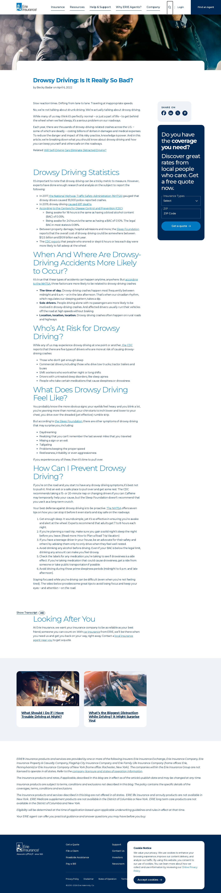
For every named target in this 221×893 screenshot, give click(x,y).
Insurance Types (173, 196)
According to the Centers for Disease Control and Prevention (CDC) (81, 208)
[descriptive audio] (42, 613)
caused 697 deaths (79, 204)
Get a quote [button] (179, 226)
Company (147, 6)
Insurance (63, 6)
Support (116, 844)
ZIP (165, 209)
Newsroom (118, 863)
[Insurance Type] (181, 200)
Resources (81, 6)
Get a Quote (72, 844)
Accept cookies (148, 879)
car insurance (91, 631)
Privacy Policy (72, 879)
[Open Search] (170, 7)
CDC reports (52, 241)
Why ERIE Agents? (126, 6)
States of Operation (107, 879)
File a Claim (72, 850)
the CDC (127, 345)
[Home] (27, 7)
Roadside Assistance (77, 857)
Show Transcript (27, 612)
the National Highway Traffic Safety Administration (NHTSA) (85, 196)
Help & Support (101, 6)
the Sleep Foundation (68, 421)
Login (180, 7)
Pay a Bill (71, 863)
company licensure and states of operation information (107, 771)
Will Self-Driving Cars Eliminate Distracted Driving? (75, 150)
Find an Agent (206, 7)
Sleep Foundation (128, 229)
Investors (117, 857)
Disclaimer (89, 879)
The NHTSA (114, 508)
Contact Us (118, 850)
